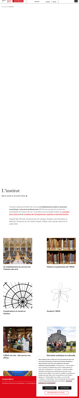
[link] (46, 215)
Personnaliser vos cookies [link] (56, 392)
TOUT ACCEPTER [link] (49, 387)
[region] (39, 4)
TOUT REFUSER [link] (65, 387)
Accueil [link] (4, 4)
